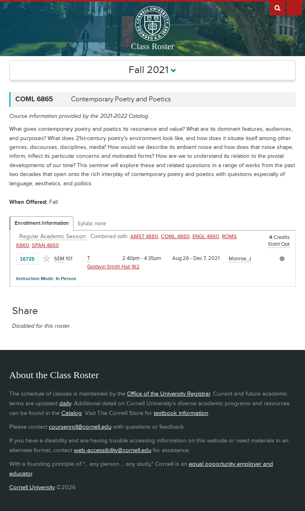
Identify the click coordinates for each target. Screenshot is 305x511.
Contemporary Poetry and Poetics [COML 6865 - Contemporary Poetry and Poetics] (121, 99)
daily (65, 403)
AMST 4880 (144, 236)
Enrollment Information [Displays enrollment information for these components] (42, 223)
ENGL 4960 (205, 236)
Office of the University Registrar (168, 394)
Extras (294, 7)
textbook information (181, 413)
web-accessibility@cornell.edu (112, 450)
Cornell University (32, 487)
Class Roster (152, 46)
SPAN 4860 (45, 245)
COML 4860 (175, 236)
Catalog (71, 413)
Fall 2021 (152, 70)
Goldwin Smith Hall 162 (113, 267)
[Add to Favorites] (46, 258)
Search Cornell (277, 7)
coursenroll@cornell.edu (80, 427)
